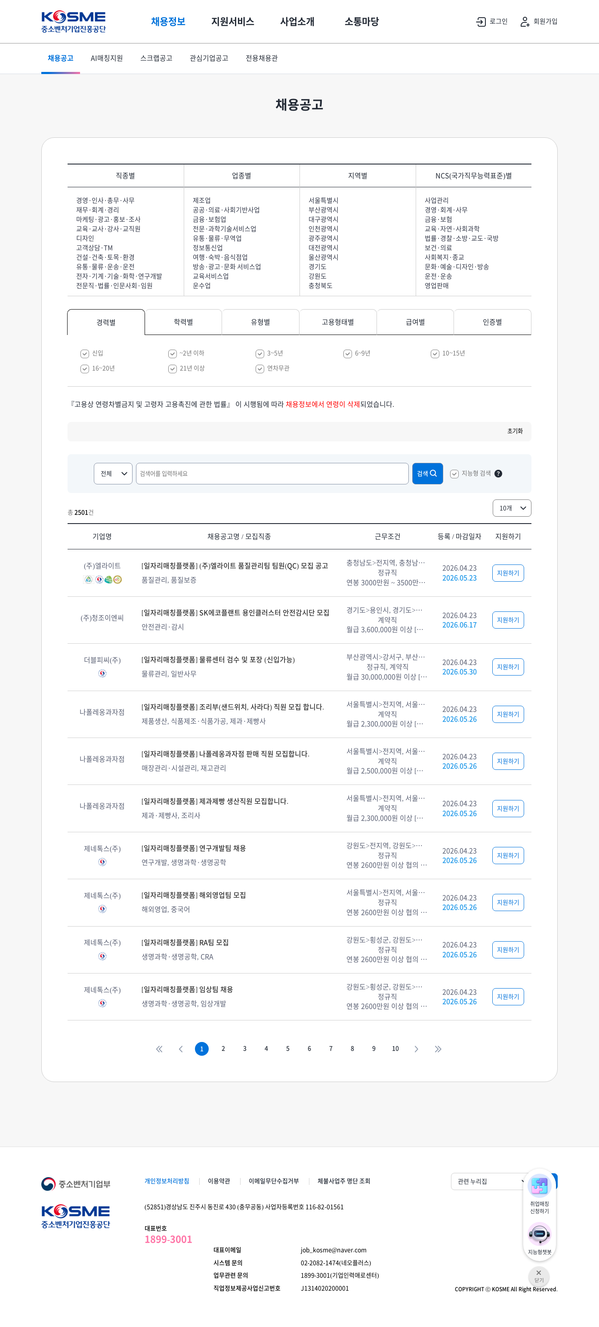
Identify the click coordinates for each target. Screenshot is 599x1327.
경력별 (106, 322)
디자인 (85, 238)
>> (438, 1049)
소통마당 (362, 21)
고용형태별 (338, 322)
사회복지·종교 (444, 257)
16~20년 (103, 368)
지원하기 (508, 573)
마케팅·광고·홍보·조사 (108, 219)
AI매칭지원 (107, 58)
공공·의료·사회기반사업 (226, 210)
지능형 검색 (476, 473)
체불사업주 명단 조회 (344, 1181)
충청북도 (321, 285)
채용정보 (168, 21)
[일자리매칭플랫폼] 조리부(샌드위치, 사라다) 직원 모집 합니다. (233, 707)
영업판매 (437, 285)
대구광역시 (324, 219)
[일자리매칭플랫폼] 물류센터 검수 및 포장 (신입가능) (218, 659)
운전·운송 (438, 276)
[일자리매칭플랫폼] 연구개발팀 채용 (194, 848)
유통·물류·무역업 (217, 238)
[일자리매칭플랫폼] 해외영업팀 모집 (194, 895)
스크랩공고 (156, 58)
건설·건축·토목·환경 (105, 257)
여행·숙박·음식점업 (220, 257)
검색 (427, 473)
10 (395, 1049)
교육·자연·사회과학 (452, 229)
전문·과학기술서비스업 (224, 229)
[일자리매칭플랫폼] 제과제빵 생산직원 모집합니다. (215, 801)
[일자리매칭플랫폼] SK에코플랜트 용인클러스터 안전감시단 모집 (236, 612)
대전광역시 (324, 248)
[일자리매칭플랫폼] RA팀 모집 (185, 942)
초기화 (515, 431)
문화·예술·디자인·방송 (457, 267)
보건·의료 (438, 248)
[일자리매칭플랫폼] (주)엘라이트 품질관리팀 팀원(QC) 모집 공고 (235, 565)
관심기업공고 (209, 58)
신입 (97, 353)
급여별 (415, 322)
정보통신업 (208, 248)
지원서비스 (232, 21)
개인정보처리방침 (167, 1181)
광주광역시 (324, 238)
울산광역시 (324, 257)
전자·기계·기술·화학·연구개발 (119, 276)
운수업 (202, 285)
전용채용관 (262, 58)
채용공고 (61, 58)
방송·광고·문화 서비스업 (227, 267)
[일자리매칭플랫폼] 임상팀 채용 (188, 989)
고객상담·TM (94, 248)
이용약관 (219, 1181)
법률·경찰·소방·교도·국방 (462, 238)
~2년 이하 (192, 353)
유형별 (260, 322)
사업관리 (437, 200)
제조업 (202, 200)
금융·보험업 (209, 219)
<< (159, 1049)
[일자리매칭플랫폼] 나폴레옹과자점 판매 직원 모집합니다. (226, 753)
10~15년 (453, 353)
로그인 (490, 22)
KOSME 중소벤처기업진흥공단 (73, 21)
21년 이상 (192, 368)
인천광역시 (324, 229)
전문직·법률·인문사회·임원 (114, 285)
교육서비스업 (211, 276)
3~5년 (275, 353)
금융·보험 (438, 219)
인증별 (492, 322)
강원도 (318, 276)
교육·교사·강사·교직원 (108, 229)
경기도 (318, 267)
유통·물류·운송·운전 (105, 267)
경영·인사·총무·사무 (105, 200)
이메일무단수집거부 (274, 1181)
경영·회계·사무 (446, 210)
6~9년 (363, 353)
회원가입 (537, 22)
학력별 (183, 322)
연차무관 (278, 368)
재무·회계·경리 (97, 210)
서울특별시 (324, 200)
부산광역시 (324, 210)
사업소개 (297, 21)
